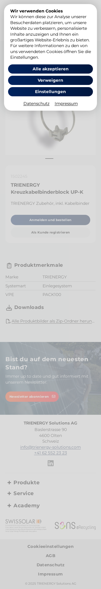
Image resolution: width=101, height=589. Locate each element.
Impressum (66, 103)
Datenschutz (36, 103)
